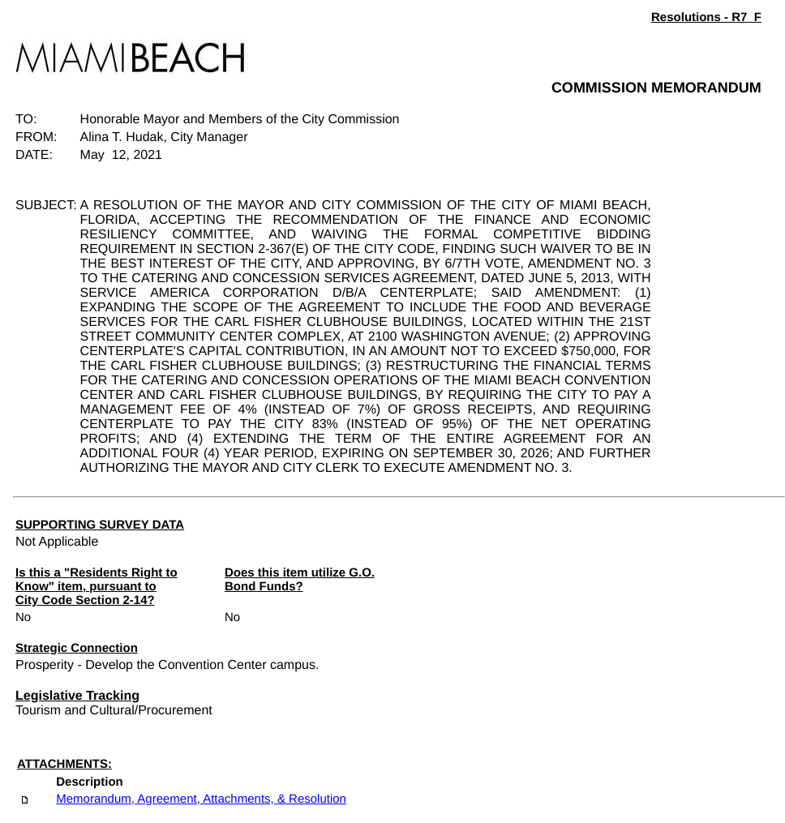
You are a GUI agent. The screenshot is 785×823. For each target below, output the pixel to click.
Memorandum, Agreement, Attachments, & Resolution (201, 799)
